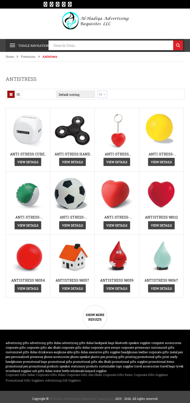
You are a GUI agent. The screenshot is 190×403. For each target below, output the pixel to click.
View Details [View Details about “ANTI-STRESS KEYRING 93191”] (116, 162)
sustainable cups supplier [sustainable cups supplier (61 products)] (116, 366)
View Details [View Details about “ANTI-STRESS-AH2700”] (27, 225)
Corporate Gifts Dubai (20, 375)
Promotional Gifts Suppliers (25, 380)
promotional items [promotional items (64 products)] (161, 362)
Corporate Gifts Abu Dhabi (84, 375)
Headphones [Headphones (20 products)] (129, 352)
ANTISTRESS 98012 (161, 217)
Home (10, 56)
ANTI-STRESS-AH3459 (117, 217)
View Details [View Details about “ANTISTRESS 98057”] (72, 288)
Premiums (28, 56)
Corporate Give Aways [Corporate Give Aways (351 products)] (105, 347)
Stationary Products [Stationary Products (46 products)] (84, 366)
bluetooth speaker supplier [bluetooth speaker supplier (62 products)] (133, 343)
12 (100, 94)
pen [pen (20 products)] (8, 357)
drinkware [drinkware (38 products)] (45, 352)
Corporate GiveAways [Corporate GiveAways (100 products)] (135, 347)
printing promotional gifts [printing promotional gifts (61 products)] (143, 357)
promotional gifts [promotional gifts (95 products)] (60, 362)
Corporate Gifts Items (118, 375)
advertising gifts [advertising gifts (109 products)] (17, 343)
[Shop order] (75, 94)
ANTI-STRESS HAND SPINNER (72, 154)
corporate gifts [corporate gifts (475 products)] (16, 347)
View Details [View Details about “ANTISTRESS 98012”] (161, 225)
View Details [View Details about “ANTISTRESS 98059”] (116, 288)
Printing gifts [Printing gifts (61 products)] (115, 357)
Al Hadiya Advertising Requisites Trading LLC (81, 399)
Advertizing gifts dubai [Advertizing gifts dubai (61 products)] (78, 343)
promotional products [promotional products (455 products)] (44, 366)
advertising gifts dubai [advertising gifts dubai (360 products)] (45, 343)
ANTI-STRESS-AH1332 (161, 154)
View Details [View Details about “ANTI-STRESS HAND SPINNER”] (72, 162)
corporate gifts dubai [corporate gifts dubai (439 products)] (75, 347)
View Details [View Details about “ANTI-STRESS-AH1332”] (161, 162)
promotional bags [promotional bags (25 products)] (35, 362)
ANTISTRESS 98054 (28, 280)
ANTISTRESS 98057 (72, 280)
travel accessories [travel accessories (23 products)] (146, 366)
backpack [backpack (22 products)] (101, 343)
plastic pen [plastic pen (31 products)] (98, 357)
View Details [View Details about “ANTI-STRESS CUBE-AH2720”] (27, 162)
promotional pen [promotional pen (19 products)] (17, 366)
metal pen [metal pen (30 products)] (176, 352)
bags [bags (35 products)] (111, 343)
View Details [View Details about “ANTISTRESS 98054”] (27, 288)
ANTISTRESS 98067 (161, 280)
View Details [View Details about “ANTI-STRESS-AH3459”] (116, 225)
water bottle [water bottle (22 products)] (61, 371)
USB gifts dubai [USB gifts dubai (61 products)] (42, 371)
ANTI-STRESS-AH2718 (72, 217)
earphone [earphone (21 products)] (60, 352)
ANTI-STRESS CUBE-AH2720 (28, 154)
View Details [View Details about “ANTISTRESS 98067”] (161, 288)
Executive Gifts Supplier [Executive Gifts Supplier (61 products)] (105, 352)
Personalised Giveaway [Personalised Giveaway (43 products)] (27, 357)
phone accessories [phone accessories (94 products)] (57, 357)
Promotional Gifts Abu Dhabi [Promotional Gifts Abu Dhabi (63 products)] (92, 362)
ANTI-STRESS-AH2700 (28, 217)
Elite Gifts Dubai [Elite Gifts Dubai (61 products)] (77, 352)
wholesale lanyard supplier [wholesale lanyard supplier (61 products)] (88, 371)
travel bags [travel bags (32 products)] (167, 366)
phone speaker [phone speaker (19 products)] (80, 357)
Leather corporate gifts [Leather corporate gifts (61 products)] (154, 352)
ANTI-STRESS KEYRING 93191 (117, 154)
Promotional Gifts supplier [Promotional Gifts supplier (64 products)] (130, 362)
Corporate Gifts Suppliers (151, 375)
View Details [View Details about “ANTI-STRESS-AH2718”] (72, 225)
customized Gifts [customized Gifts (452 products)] (162, 347)
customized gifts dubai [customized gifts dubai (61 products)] (22, 352)
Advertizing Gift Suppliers (63, 380)
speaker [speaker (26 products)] (64, 366)
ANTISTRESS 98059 (116, 280)
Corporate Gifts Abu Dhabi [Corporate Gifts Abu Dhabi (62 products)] (44, 347)
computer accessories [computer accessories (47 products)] (166, 343)
